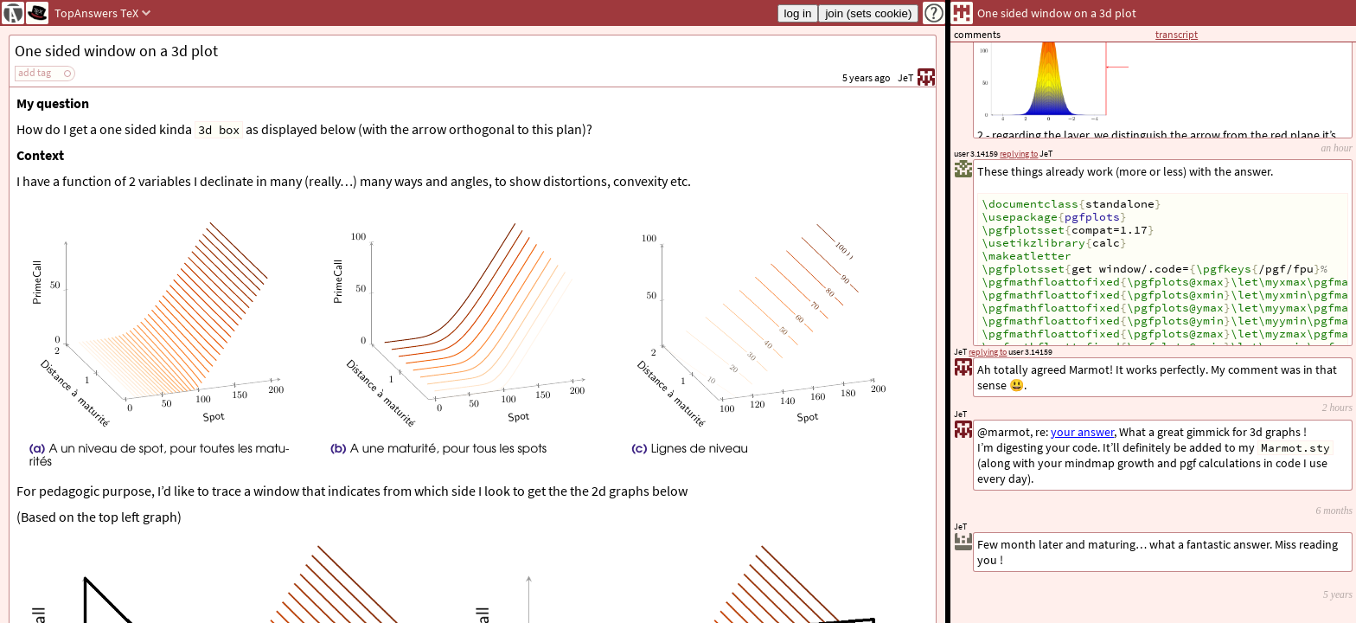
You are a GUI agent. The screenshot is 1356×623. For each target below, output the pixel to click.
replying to (988, 351)
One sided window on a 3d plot (116, 51)
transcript (1176, 34)
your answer (1082, 432)
